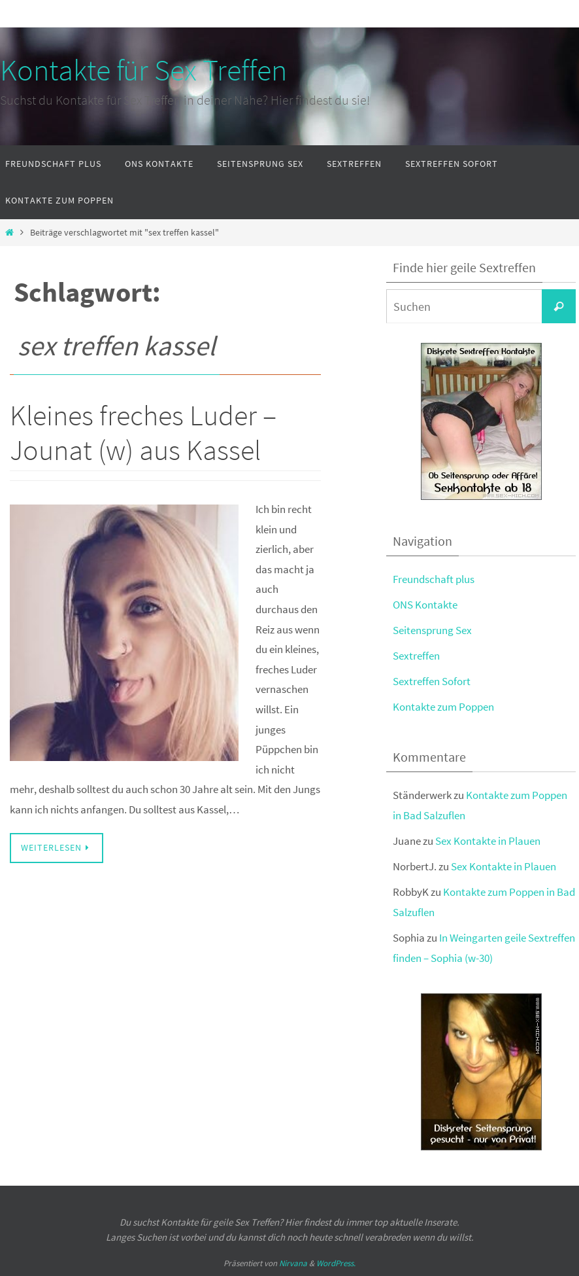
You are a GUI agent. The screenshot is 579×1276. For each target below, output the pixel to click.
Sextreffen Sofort (432, 681)
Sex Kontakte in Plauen (487, 841)
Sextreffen (416, 655)
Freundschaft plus (433, 579)
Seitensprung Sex (432, 630)
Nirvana (293, 1263)
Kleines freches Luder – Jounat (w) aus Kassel (143, 432)
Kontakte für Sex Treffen (143, 70)
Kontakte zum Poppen (443, 707)
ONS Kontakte (425, 604)
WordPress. (336, 1263)
